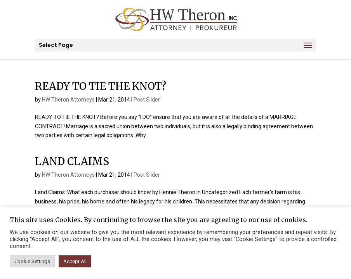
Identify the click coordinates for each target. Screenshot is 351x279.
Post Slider (147, 99)
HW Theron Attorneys (68, 99)
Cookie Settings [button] (32, 261)
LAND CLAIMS (72, 161)
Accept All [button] (75, 261)
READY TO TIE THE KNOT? (100, 86)
